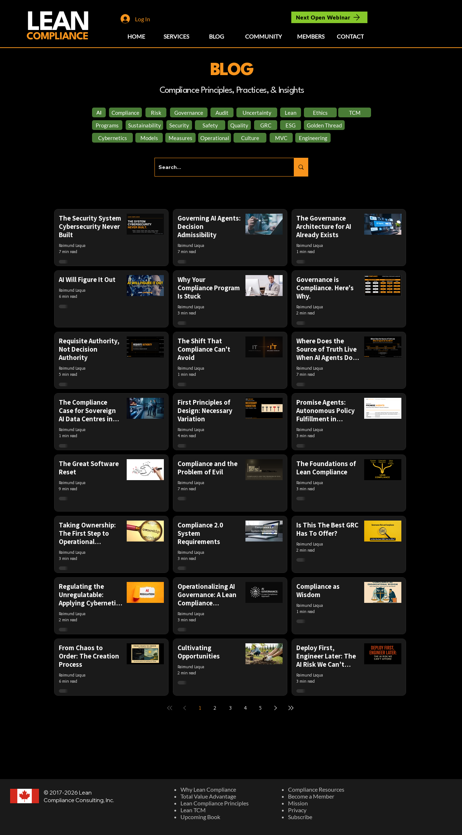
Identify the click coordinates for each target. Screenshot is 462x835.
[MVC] (281, 138)
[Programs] (107, 125)
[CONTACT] (350, 36)
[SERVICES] (176, 36)
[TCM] (354, 112)
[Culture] (250, 138)
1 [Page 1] (200, 708)
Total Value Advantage (208, 796)
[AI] (99, 112)
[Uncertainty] (256, 112)
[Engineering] (313, 138)
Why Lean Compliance (208, 789)
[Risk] (155, 112)
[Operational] (214, 138)
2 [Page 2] (215, 708)
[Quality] (239, 125)
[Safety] (210, 125)
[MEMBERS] (310, 36)
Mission (298, 803)
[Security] (179, 125)
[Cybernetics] (112, 138)
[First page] (169, 707)
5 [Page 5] (260, 708)
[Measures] (180, 138)
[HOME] (136, 36)
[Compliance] (125, 112)
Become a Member (311, 796)
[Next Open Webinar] (329, 17)
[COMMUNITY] (263, 36)
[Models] (149, 138)
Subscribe (300, 816)
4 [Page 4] (245, 708)
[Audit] (222, 112)
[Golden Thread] (324, 125)
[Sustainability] (144, 125)
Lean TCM (193, 809)
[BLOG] (216, 36)
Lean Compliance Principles (214, 803)
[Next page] (275, 707)
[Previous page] (184, 707)
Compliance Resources (316, 789)
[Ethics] (320, 112)
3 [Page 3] (230, 708)
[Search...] (218, 167)
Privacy (297, 809)
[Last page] (290, 707)
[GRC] (265, 125)
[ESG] (290, 125)
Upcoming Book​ (200, 816)
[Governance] (189, 112)
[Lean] (290, 112)
